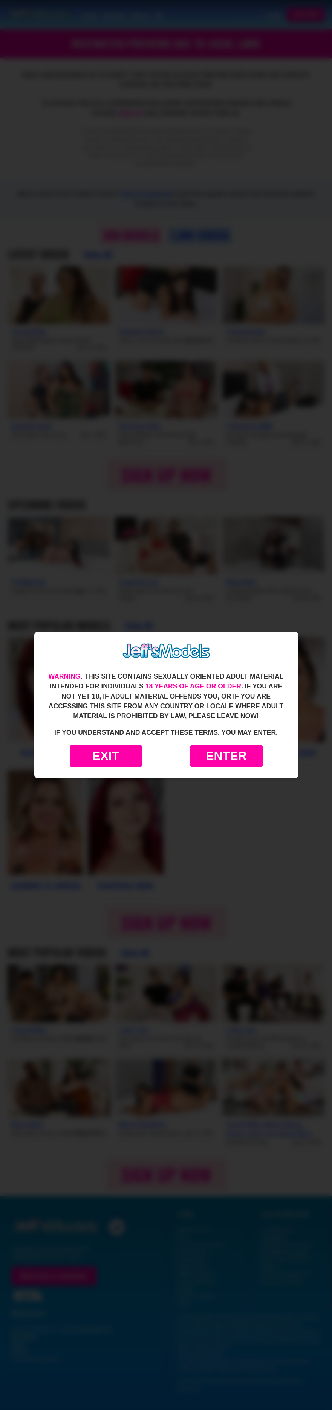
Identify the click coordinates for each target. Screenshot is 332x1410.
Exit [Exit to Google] (105, 756)
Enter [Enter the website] (226, 756)
